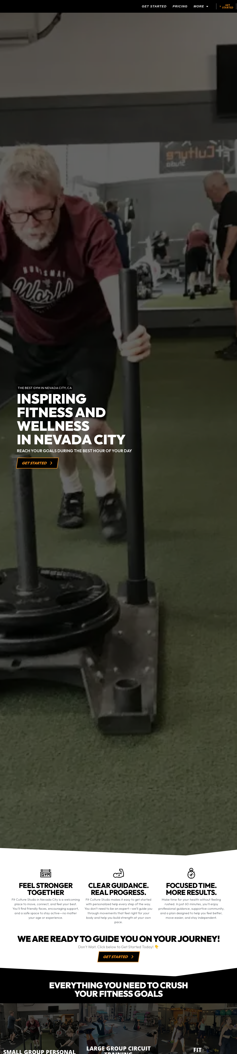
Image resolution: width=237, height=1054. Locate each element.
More (201, 7)
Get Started (154, 7)
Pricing (180, 7)
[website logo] (29, 7)
